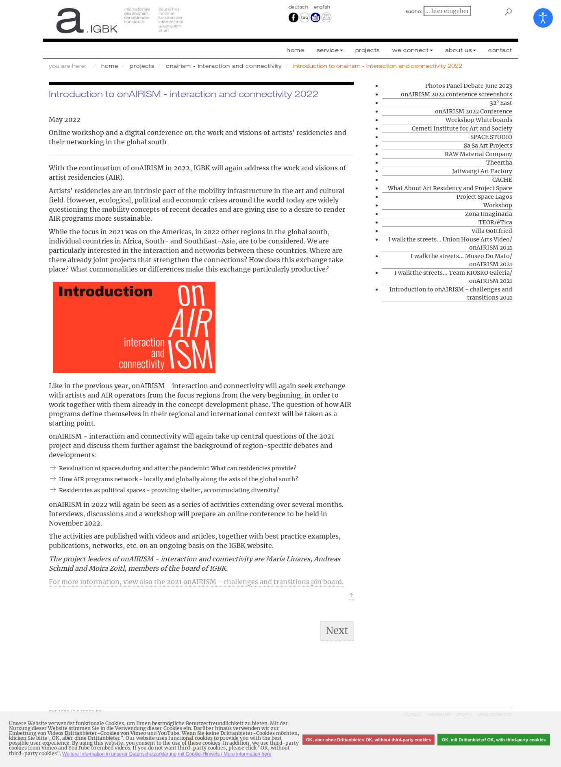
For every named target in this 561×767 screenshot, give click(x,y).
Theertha (499, 162)
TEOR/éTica (495, 222)
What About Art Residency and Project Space (450, 188)
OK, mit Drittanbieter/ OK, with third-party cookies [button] (494, 739)
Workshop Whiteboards (479, 120)
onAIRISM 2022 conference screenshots (456, 94)
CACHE (502, 179)
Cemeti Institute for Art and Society (462, 128)
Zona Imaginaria (488, 213)
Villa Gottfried (492, 231)
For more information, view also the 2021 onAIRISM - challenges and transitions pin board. (196, 582)
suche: (414, 11)
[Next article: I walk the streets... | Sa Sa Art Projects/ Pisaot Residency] (337, 631)
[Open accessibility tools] (543, 18)
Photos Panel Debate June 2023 (468, 85)
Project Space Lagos (484, 196)
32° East (501, 102)
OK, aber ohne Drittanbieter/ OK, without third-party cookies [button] (368, 739)
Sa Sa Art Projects (488, 145)
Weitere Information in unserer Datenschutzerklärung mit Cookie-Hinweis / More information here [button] (167, 754)
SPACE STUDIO (491, 137)
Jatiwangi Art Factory (482, 171)
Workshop (497, 205)
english (322, 7)
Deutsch (299, 7)
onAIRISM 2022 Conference (473, 111)
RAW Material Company (478, 154)
